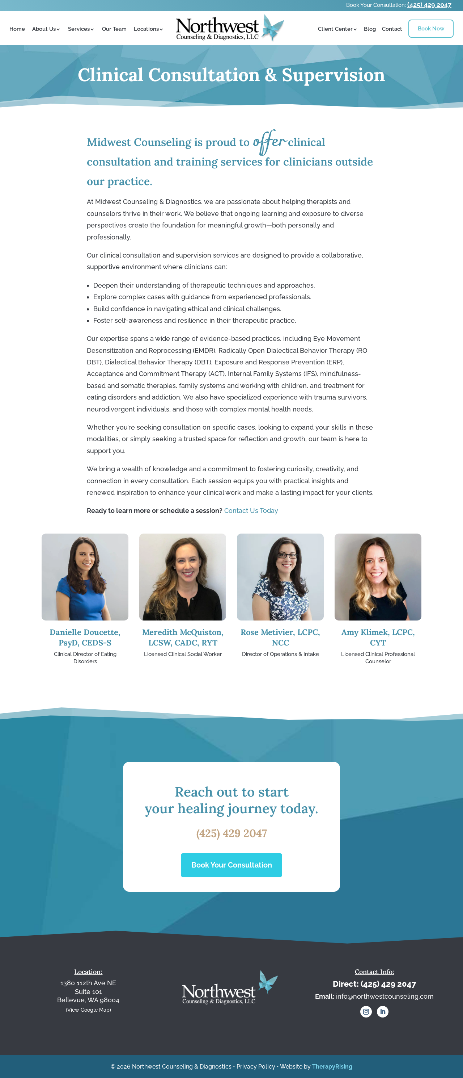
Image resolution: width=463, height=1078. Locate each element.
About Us (44, 29)
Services (79, 29)
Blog (370, 29)
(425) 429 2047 (429, 4)
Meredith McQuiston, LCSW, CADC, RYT (183, 637)
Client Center (335, 29)
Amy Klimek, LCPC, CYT (378, 637)
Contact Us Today (251, 510)
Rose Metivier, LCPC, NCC (280, 637)
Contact (392, 29)
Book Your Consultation (231, 865)
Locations (146, 29)
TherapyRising (332, 1066)
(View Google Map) (88, 1009)
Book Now (431, 28)
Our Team (114, 29)
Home (17, 29)
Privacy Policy (256, 1066)
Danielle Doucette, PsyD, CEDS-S (85, 637)
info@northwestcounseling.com (385, 996)
